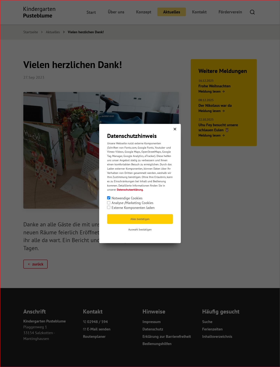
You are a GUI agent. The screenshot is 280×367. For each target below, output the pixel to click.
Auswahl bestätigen (140, 229)
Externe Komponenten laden (133, 207)
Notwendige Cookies (127, 198)
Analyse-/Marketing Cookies (132, 203)
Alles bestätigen (140, 219)
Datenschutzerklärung (130, 189)
